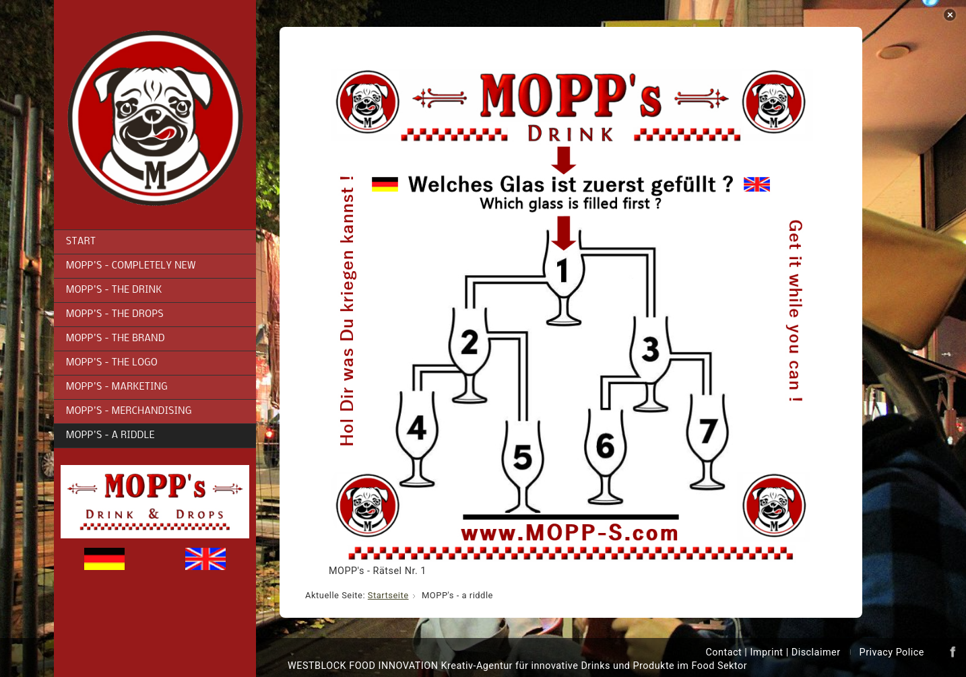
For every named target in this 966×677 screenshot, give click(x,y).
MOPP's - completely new (131, 266)
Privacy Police (892, 652)
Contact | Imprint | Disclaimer (772, 652)
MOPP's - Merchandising (129, 411)
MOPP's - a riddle (110, 436)
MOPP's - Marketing (117, 387)
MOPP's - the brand (115, 339)
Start (81, 242)
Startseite (388, 595)
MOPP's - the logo (112, 363)
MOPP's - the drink (114, 290)
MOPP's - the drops (115, 315)
